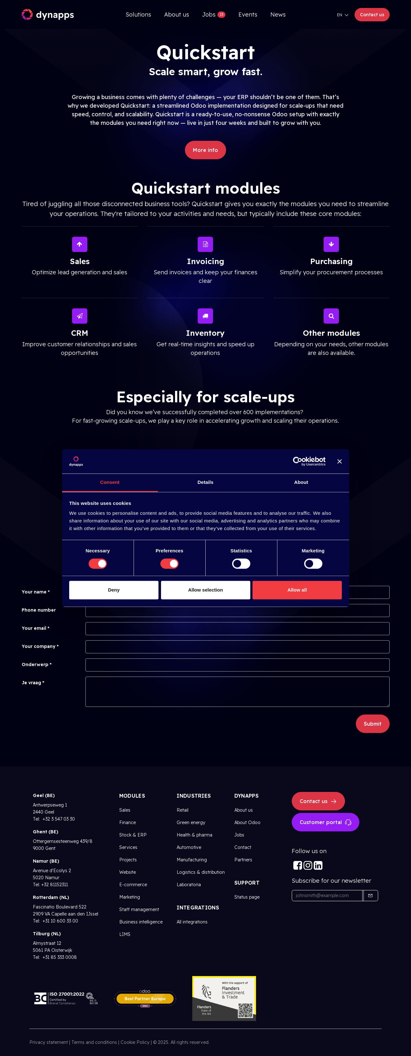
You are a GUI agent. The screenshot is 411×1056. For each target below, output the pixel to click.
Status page (247, 897)
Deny (114, 590)
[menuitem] (138, 14)
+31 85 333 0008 (59, 957)
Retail (182, 810)
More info (205, 150)
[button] (370, 895)
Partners (243, 860)
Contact (242, 847)
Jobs (239, 835)
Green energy (191, 822)
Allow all (297, 590)
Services (128, 847)
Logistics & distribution (201, 872)
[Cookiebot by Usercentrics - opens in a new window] (298, 461)
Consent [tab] (110, 482)
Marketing (129, 897)
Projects (128, 860)
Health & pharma (194, 835)
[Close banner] (339, 461)
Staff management (139, 909)
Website (127, 872)
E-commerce (133, 884)
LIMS (124, 934)
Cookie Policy (135, 1042)
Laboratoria (189, 884)
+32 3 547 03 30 (58, 819)
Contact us (372, 15)
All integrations (192, 922)
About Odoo (247, 822)
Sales (124, 810)
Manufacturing (192, 860)
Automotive (189, 847)
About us (243, 810)
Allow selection (205, 590)
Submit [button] (373, 724)
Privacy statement (48, 1042)
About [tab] (301, 482)
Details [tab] (206, 482)
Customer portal (325, 822)
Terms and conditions (94, 1042)
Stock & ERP (133, 835)
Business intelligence (141, 922)
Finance (127, 822)
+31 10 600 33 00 (59, 921)
